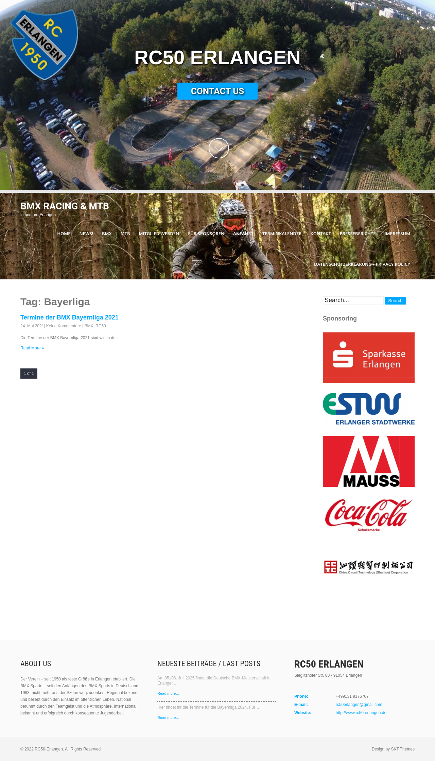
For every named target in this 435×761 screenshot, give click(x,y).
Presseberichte (358, 233)
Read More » (32, 348)
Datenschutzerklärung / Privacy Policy (362, 264)
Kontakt (320, 233)
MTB (125, 233)
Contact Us (217, 91)
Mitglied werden (159, 233)
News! (86, 233)
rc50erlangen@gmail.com (359, 704)
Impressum (397, 233)
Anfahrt (243, 233)
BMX (107, 233)
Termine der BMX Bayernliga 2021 (69, 317)
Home (63, 233)
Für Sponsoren (206, 233)
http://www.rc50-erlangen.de (361, 712)
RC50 (100, 326)
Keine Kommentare (63, 326)
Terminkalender (282, 233)
